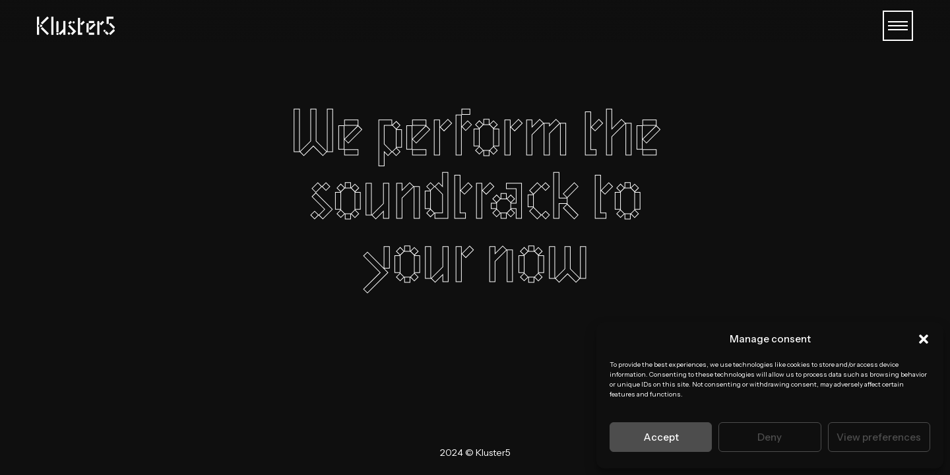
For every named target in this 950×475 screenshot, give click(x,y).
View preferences (879, 437)
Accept (661, 437)
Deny (769, 437)
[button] (923, 339)
